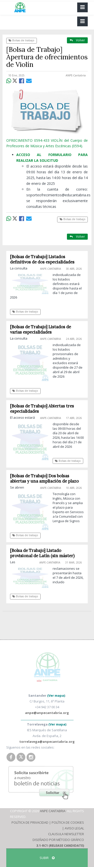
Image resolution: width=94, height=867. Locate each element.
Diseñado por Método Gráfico (58, 839)
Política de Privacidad (30, 822)
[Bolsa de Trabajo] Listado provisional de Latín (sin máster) (42, 553)
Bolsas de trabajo (21, 40)
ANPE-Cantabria (76, 75)
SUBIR (47, 857)
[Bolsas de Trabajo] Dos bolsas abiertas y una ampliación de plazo (44, 478)
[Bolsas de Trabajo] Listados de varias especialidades (40, 329)
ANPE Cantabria (52, 811)
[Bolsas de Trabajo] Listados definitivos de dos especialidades (42, 259)
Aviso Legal (74, 828)
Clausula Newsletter (66, 834)
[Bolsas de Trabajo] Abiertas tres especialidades (42, 408)
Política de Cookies (68, 822)
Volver (77, 40)
